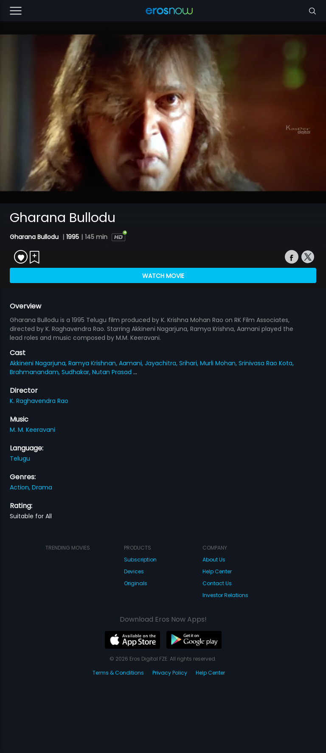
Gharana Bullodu (35, 237)
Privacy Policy (169, 672)
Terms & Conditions (118, 672)
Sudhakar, (77, 372)
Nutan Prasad (112, 372)
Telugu (20, 458)
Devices (134, 571)
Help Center (217, 571)
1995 (72, 237)
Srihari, (189, 363)
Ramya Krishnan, (93, 363)
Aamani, (132, 363)
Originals (135, 583)
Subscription (140, 559)
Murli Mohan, (219, 363)
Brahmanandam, (36, 372)
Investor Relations (225, 595)
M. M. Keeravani (32, 429)
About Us (213, 559)
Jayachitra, (162, 363)
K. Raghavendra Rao (39, 401)
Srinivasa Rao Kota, (266, 363)
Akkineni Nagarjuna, (39, 363)
